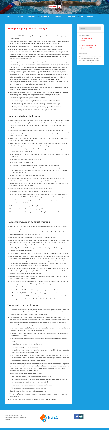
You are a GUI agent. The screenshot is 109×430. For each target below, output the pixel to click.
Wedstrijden (45, 18)
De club (20, 18)
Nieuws (9, 18)
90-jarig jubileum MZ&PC (86, 50)
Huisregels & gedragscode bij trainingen (36, 30)
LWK (82, 18)
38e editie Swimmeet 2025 (86, 45)
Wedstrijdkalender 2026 (86, 40)
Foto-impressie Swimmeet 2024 (88, 47)
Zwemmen (31, 18)
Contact (90, 18)
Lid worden (58, 18)
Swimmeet (71, 18)
